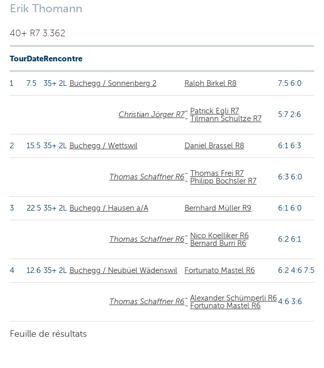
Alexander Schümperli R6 (233, 298)
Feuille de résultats (48, 334)
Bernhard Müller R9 (217, 208)
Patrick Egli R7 (214, 111)
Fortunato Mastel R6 (219, 270)
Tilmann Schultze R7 (226, 118)
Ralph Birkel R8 (210, 83)
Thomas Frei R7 (217, 173)
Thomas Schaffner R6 (146, 177)
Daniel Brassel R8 (214, 146)
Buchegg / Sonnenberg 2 (113, 83)
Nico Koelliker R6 (219, 236)
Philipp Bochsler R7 (223, 181)
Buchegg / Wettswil (103, 146)
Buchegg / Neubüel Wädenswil (123, 270)
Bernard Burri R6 (218, 243)
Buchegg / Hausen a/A (109, 208)
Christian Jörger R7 (151, 114)
